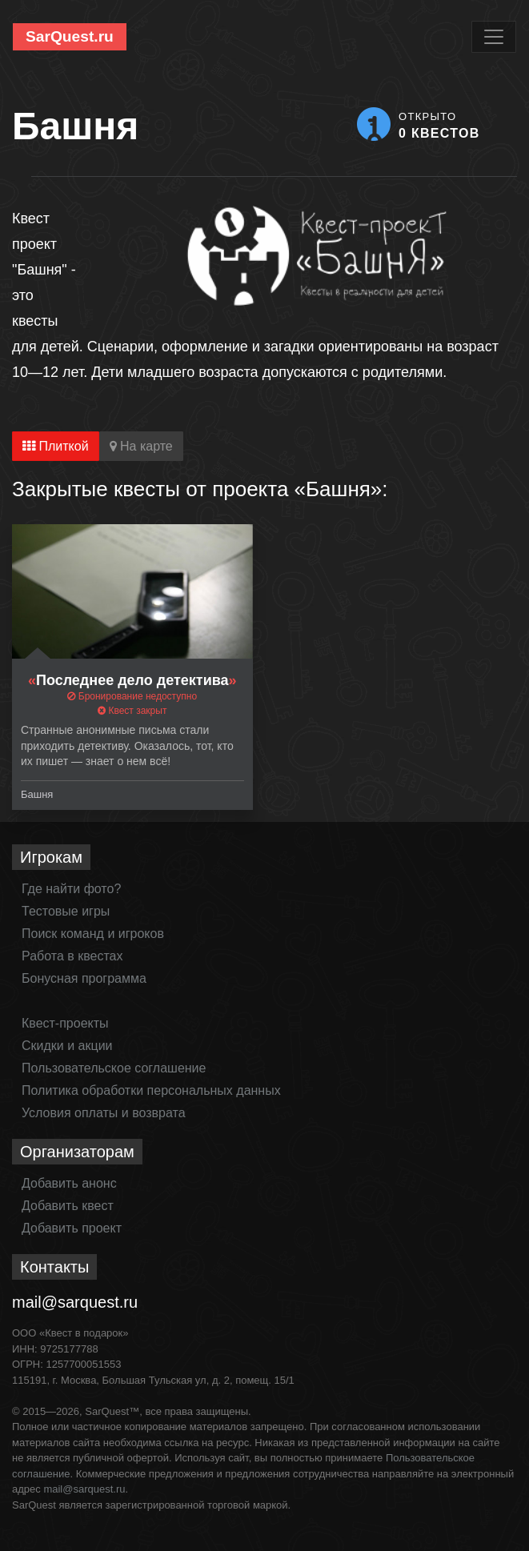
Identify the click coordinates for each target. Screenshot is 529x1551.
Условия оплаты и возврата (104, 1113)
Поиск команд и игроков (93, 933)
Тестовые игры (66, 911)
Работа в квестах (72, 956)
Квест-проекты (65, 1023)
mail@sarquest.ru (75, 1302)
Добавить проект (72, 1228)
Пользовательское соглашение (114, 1068)
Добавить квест (68, 1205)
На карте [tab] (141, 446)
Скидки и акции (67, 1045)
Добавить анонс (69, 1183)
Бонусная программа (84, 978)
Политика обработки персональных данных (151, 1090)
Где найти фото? (71, 889)
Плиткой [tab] (55, 446)
